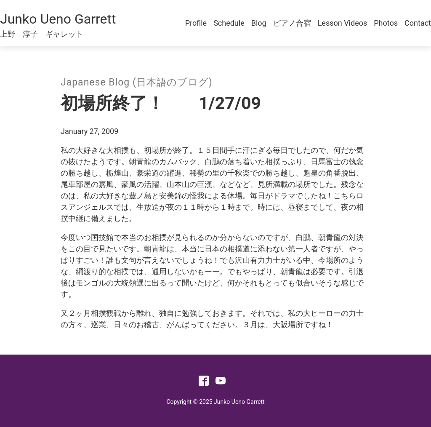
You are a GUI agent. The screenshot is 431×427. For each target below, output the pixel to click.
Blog (258, 23)
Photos (386, 23)
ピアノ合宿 (292, 23)
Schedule (229, 23)
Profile (196, 23)
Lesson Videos (342, 23)
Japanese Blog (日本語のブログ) (137, 82)
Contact (417, 23)
